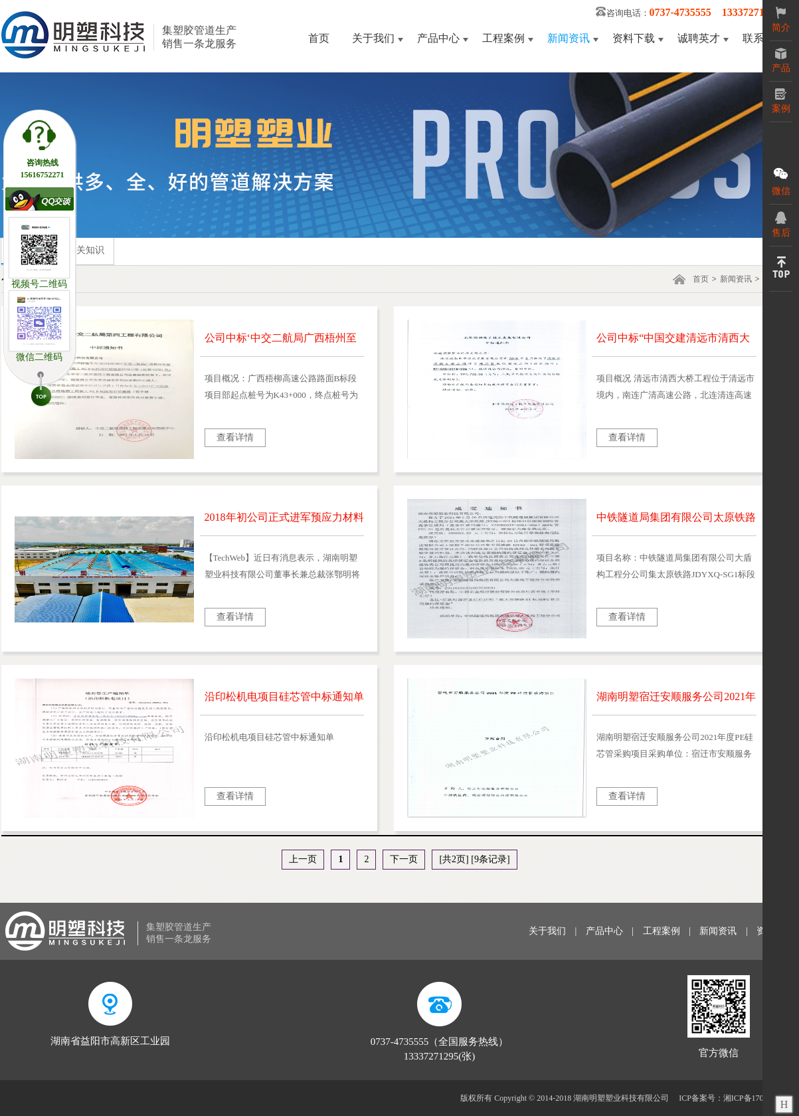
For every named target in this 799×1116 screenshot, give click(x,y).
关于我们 (373, 38)
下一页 (404, 859)
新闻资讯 (568, 38)
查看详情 (235, 437)
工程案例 (503, 38)
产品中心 (438, 38)
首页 (318, 38)
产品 (781, 60)
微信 (781, 180)
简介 (781, 20)
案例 (781, 101)
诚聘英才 (698, 38)
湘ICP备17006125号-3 (760, 1098)
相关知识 (85, 250)
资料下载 (633, 38)
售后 (781, 224)
